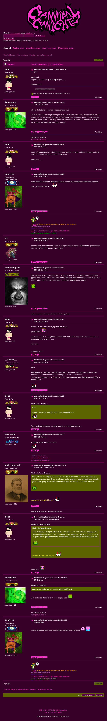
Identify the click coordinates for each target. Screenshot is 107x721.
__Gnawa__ (11, 359)
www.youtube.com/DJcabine (40, 458)
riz (6, 238)
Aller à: (80, 695)
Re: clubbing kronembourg (45, 517)
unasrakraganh (12, 267)
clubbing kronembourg (43, 465)
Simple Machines (61, 710)
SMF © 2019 (52, 710)
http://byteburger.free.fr (38, 139)
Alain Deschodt (12, 465)
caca (34, 224)
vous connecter (15, 33)
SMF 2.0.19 (43, 710)
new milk (38, 69)
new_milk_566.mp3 (39, 93)
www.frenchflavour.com (38, 456)
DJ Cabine (10, 434)
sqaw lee (9, 174)
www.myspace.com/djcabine (40, 460)
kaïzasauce (10, 102)
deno (7, 69)
